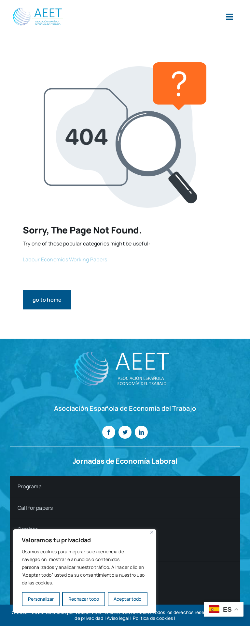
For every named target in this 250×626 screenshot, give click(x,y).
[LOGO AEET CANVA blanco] (125, 348)
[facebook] (108, 432)
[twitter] (125, 432)
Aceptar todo (127, 599)
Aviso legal (118, 618)
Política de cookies (153, 618)
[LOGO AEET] (39, 7)
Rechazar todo (83, 599)
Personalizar (41, 599)
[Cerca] (151, 532)
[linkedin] (141, 432)
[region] (84, 571)
